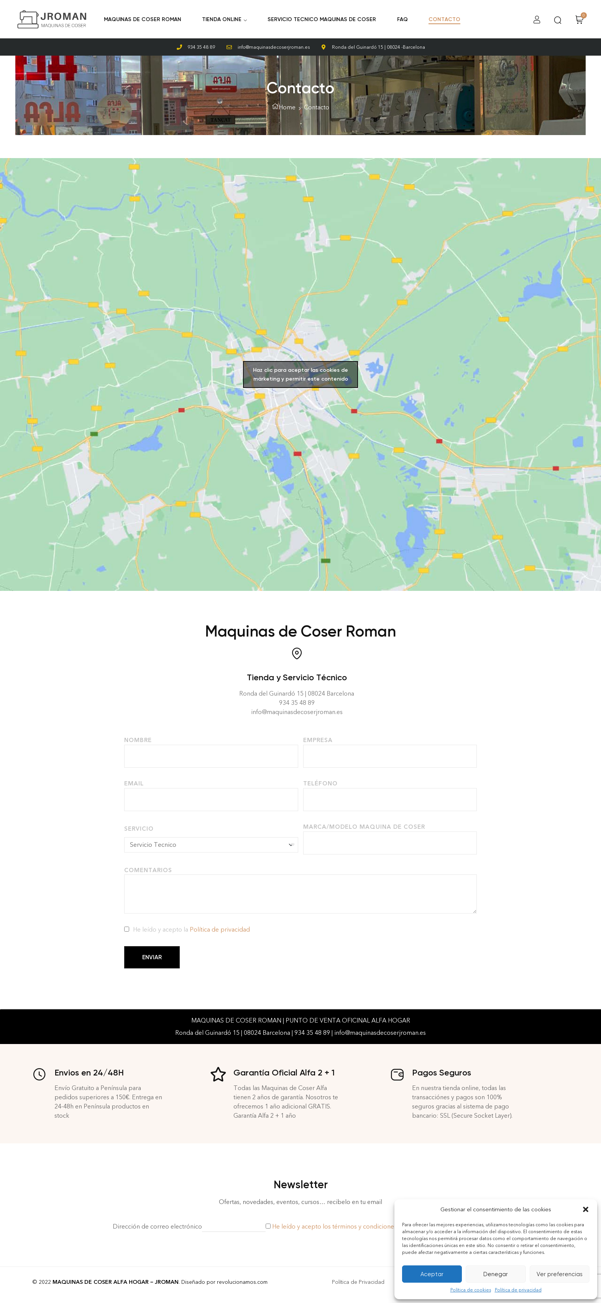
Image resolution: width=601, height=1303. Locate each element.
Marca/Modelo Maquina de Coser (364, 826)
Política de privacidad (518, 1290)
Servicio (139, 828)
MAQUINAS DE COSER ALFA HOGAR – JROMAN (116, 1282)
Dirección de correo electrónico (157, 1226)
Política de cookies (470, 1290)
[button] (586, 1209)
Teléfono (320, 783)
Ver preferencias (560, 1274)
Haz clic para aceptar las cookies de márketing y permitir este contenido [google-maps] (300, 374)
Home (287, 107)
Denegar (495, 1274)
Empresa (318, 740)
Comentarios (148, 870)
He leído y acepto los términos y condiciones (334, 1226)
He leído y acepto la (191, 929)
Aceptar (431, 1274)
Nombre (138, 740)
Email (134, 783)
